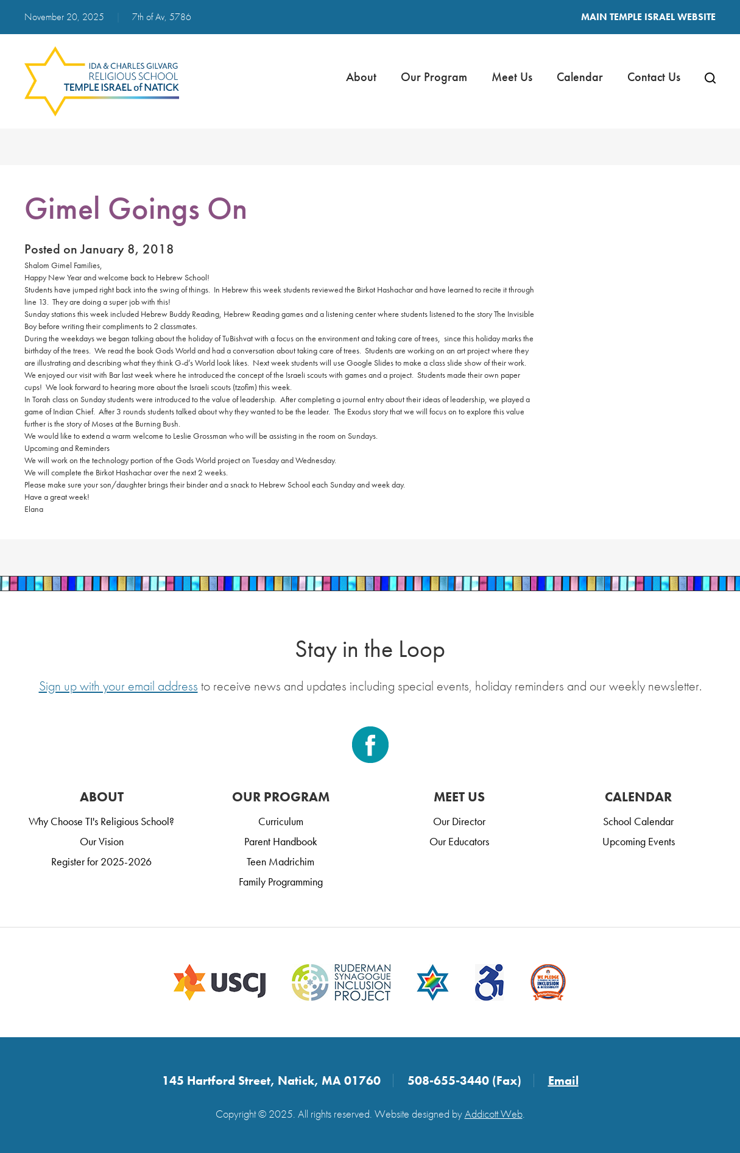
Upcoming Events (638, 841)
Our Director (459, 821)
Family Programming (281, 882)
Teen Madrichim (280, 861)
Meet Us (512, 77)
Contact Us (653, 77)
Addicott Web (494, 1114)
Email (563, 1080)
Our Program (434, 77)
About (361, 77)
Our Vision (102, 841)
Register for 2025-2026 (101, 861)
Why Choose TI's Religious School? (101, 821)
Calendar (580, 77)
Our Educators (459, 841)
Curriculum (280, 821)
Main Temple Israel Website (648, 16)
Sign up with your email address (118, 686)
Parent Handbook (280, 841)
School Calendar (638, 821)
